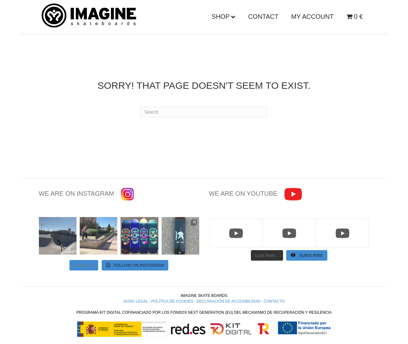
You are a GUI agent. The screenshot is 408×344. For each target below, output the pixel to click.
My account (312, 16)
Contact (263, 16)
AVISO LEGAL (135, 301)
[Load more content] (267, 255)
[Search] (204, 112)
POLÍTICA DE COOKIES (172, 301)
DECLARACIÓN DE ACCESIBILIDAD (228, 301)
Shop (221, 16)
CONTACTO (274, 301)
